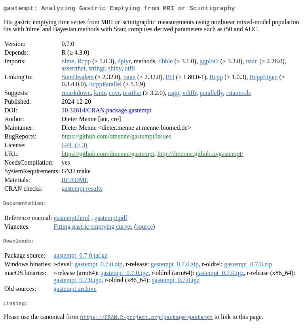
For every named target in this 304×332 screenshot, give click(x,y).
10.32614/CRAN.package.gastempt (106, 111)
